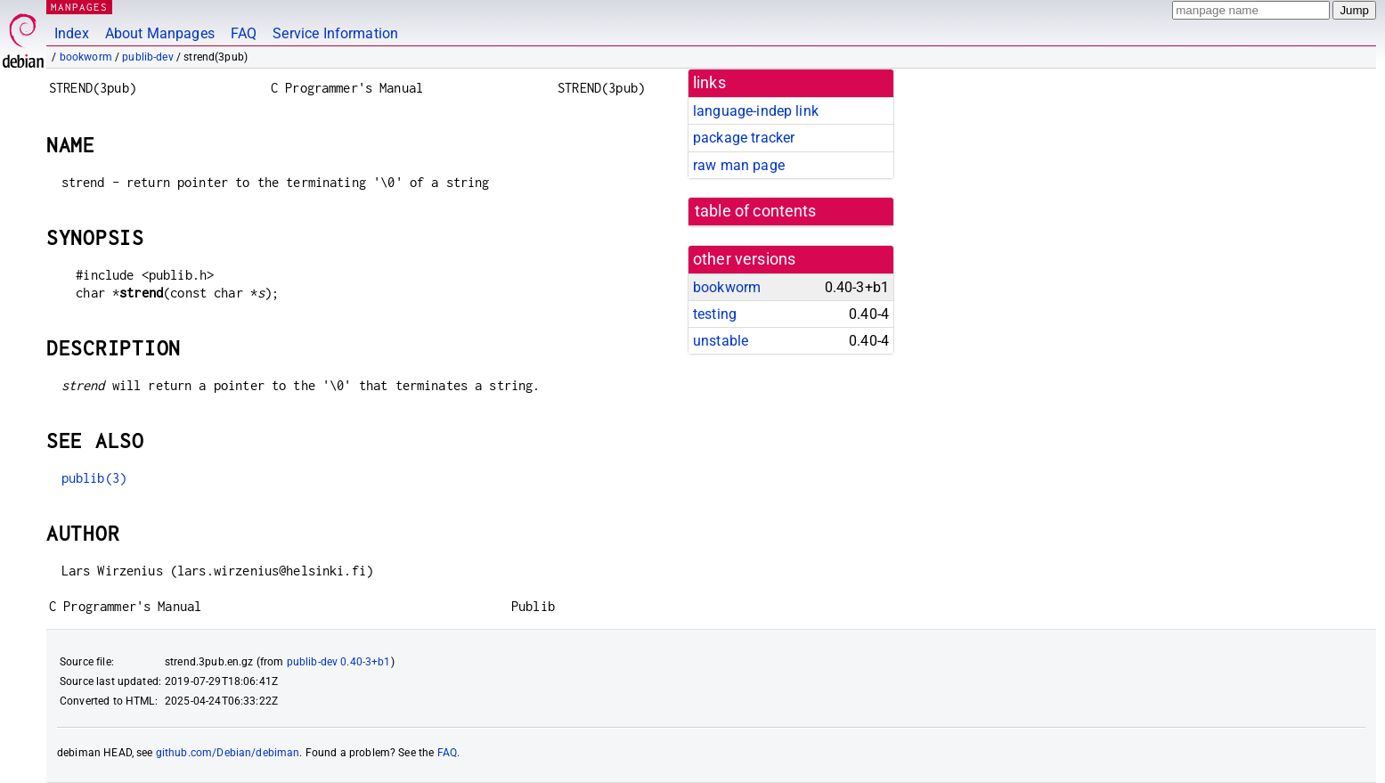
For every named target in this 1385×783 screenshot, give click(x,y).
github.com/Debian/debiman (228, 752)
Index (71, 33)
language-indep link (756, 110)
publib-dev (148, 57)
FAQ (244, 33)
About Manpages (160, 33)
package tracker (743, 137)
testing (715, 314)
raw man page (739, 165)
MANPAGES (79, 6)
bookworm (86, 57)
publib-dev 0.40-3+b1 (339, 662)
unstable (720, 340)
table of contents (756, 211)
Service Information (335, 33)
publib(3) (93, 477)
